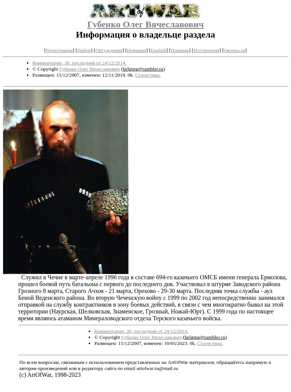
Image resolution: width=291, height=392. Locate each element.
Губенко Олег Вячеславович (145, 24)
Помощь (180, 50)
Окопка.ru (234, 50)
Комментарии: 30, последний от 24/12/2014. (80, 63)
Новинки (136, 50)
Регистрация (59, 50)
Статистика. (148, 75)
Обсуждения (108, 50)
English (158, 50)
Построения (206, 50)
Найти (84, 50)
